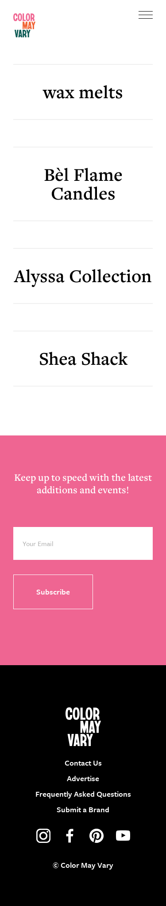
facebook (70, 836)
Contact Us (83, 762)
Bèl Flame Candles (83, 184)
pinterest (96, 836)
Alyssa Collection (83, 275)
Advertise (83, 778)
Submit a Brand (83, 809)
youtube (123, 836)
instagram (43, 836)
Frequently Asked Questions (83, 793)
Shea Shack (83, 358)
